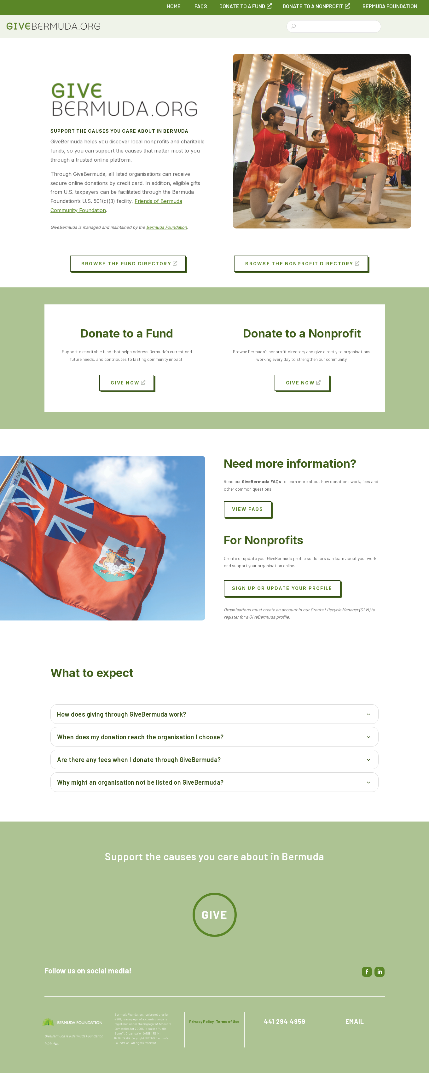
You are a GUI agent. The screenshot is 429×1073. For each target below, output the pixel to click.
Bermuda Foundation (389, 6)
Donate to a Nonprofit (313, 6)
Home (174, 6)
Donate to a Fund (242, 6)
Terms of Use (228, 1021)
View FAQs (247, 509)
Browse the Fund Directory (126, 263)
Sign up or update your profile (282, 588)
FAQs (200, 6)
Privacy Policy (201, 1021)
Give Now (125, 382)
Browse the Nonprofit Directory (299, 263)
